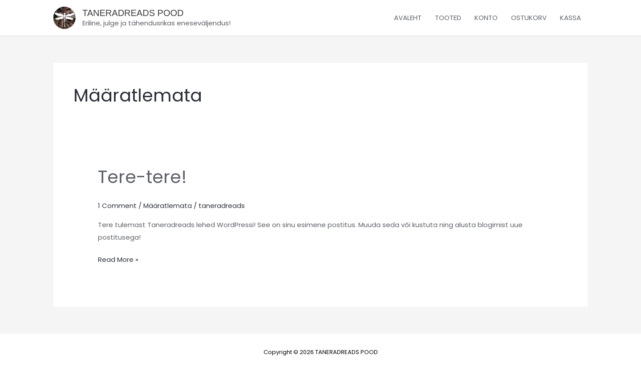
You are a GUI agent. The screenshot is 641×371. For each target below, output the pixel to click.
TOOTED (448, 17)
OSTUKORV (529, 17)
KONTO (486, 17)
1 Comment (117, 205)
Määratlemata (167, 205)
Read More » (118, 258)
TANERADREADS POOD (132, 13)
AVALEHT (408, 17)
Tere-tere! (142, 176)
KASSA (570, 17)
